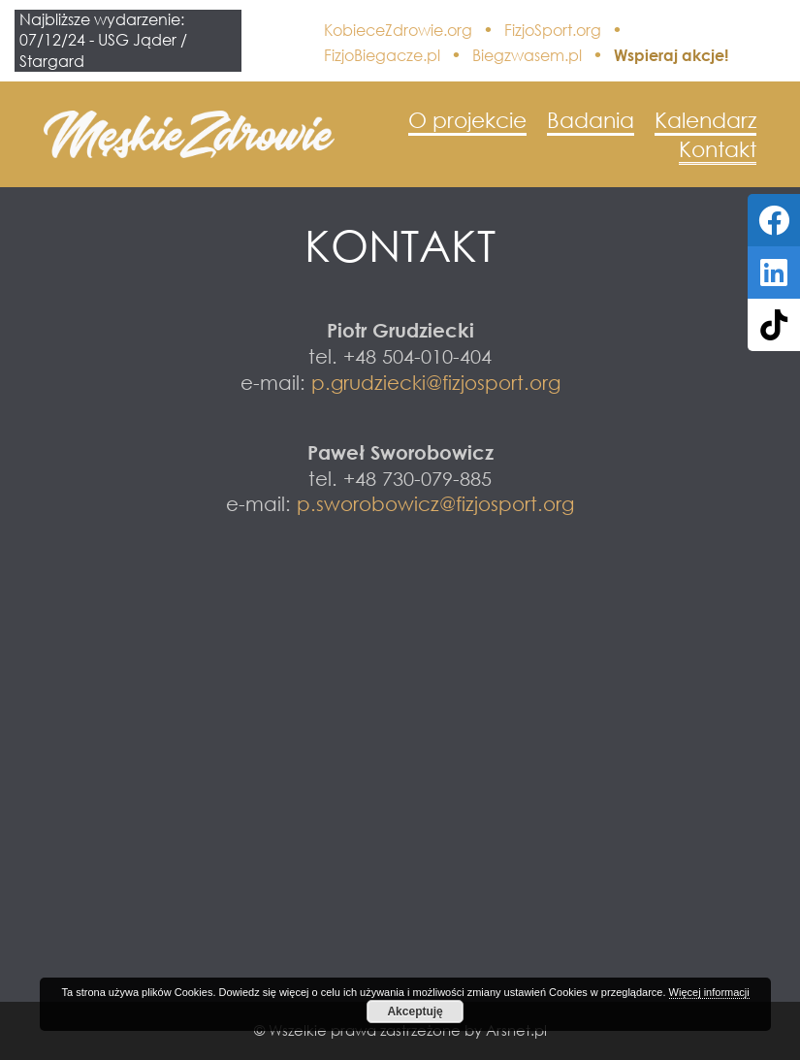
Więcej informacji (709, 992)
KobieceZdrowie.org (398, 30)
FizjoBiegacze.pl (382, 55)
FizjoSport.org (552, 30)
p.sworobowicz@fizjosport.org (435, 503)
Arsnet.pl (516, 1030)
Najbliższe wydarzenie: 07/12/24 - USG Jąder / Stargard (103, 40)
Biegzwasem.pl (527, 55)
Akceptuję (414, 1011)
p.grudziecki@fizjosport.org (435, 382)
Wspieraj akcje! (671, 55)
